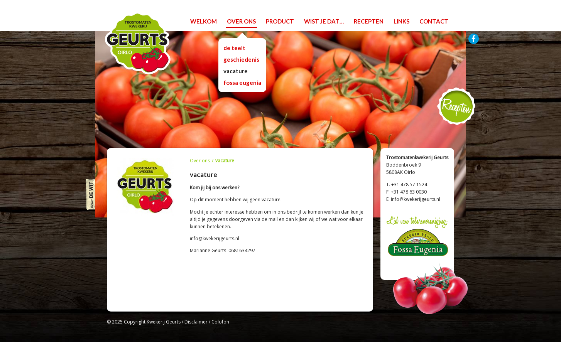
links (401, 21)
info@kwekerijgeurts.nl (415, 199)
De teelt (234, 47)
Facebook (473, 39)
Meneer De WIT (90, 194)
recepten (369, 21)
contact (433, 21)
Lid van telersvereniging (417, 237)
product (280, 21)
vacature (235, 70)
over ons (241, 21)
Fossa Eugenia (242, 82)
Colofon (220, 321)
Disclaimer (196, 321)
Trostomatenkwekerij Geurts (138, 43)
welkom (203, 21)
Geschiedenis (241, 59)
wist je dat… (324, 21)
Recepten (456, 106)
